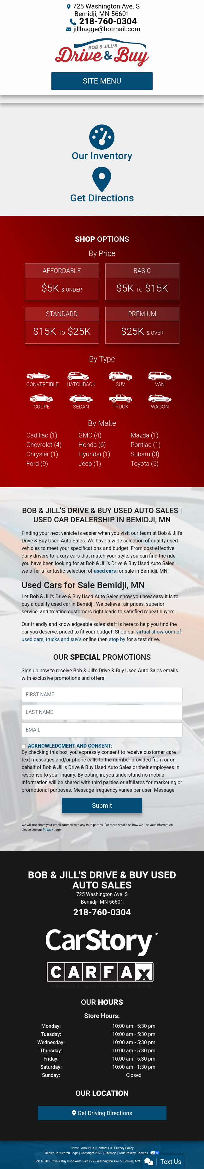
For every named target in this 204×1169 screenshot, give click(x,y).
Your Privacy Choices (139, 1153)
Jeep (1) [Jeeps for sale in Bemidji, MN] (90, 463)
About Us (87, 1148)
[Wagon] (160, 402)
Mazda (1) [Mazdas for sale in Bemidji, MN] (144, 435)
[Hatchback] (81, 379)
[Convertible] (42, 379)
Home (74, 1148)
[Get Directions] (102, 186)
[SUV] (120, 379)
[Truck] (120, 402)
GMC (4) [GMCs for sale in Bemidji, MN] (90, 435)
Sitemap (110, 1153)
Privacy (48, 829)
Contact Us (104, 1148)
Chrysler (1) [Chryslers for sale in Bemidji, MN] (42, 454)
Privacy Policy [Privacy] (124, 1148)
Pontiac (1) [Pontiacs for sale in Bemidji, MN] (145, 445)
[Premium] (142, 325)
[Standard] (62, 325)
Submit (102, 805)
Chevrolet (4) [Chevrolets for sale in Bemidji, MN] (44, 445)
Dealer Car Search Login (62, 1153)
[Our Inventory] (102, 144)
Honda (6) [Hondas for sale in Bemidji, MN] (92, 445)
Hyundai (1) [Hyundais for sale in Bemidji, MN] (94, 454)
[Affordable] (62, 281)
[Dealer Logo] (102, 52)
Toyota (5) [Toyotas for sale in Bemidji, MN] (145, 463)
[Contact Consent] (24, 746)
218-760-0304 (108, 21)
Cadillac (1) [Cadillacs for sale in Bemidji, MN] (41, 435)
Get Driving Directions (102, 1113)
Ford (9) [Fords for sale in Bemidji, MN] (37, 463)
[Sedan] (81, 402)
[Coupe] (41, 402)
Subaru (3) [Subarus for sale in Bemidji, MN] (145, 454)
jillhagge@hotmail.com (106, 29)
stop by (117, 639)
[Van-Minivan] (160, 379)
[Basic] (142, 281)
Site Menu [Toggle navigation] (102, 81)
